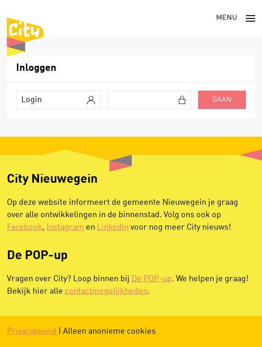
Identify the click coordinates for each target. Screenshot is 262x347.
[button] (235, 18)
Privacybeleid (32, 331)
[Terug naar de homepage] (25, 37)
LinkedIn (113, 227)
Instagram (65, 227)
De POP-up (151, 279)
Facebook (24, 227)
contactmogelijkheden (106, 291)
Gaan (222, 100)
